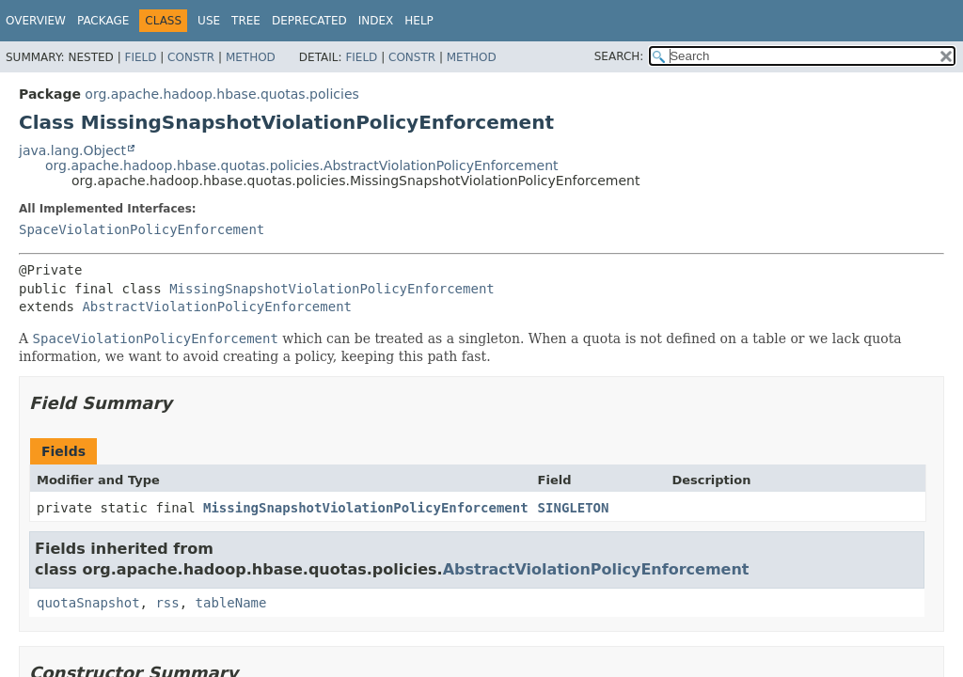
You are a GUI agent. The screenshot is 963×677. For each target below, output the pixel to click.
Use (208, 20)
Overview (36, 20)
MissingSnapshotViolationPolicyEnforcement (332, 288)
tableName (231, 602)
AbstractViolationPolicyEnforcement (217, 306)
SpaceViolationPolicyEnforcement (141, 229)
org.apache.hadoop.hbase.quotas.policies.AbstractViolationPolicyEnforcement (302, 165)
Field (140, 57)
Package (103, 20)
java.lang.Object (72, 150)
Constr (190, 57)
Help (419, 20)
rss (167, 602)
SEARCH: (619, 56)
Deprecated (309, 20)
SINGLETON (573, 507)
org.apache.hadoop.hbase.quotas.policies (221, 94)
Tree (245, 20)
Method (251, 57)
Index (376, 20)
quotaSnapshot (88, 602)
